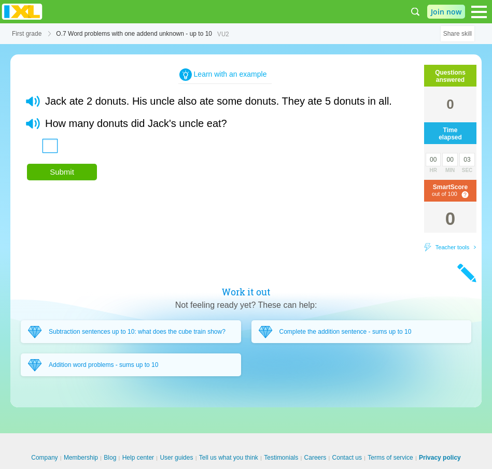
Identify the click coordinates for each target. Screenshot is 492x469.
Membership (81, 457)
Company (44, 457)
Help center (138, 457)
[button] (33, 101)
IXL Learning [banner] (22, 12)
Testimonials (281, 457)
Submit (62, 171)
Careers (315, 457)
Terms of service (390, 457)
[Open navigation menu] (479, 12)
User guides (176, 457)
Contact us (347, 457)
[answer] (50, 146)
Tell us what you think (228, 457)
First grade (26, 33)
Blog (110, 457)
